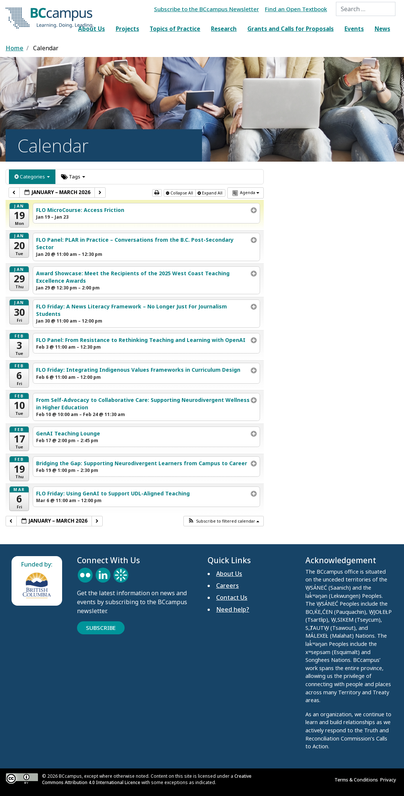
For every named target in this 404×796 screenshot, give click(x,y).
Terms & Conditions (357, 779)
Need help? (232, 609)
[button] (223, 521)
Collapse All (180, 193)
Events (354, 28)
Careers (227, 585)
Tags (73, 176)
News (382, 28)
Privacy (389, 779)
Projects (127, 28)
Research (224, 28)
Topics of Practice (175, 28)
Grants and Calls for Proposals (290, 28)
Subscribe (101, 627)
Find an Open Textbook (296, 9)
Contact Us (231, 597)
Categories (32, 176)
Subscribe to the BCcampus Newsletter (206, 9)
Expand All (211, 193)
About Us (91, 28)
